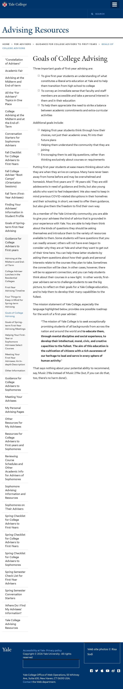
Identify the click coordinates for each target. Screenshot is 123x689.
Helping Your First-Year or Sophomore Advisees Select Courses (15, 342)
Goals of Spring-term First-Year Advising (15, 227)
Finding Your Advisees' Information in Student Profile (14, 210)
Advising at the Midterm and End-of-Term (15, 261)
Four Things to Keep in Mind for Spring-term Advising (14, 301)
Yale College (18, 4)
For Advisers (22, 44)
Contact (27, 681)
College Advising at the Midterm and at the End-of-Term (15, 119)
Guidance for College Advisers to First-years (66, 44)
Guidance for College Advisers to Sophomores (13, 384)
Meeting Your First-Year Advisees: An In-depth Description (15, 359)
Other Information (15, 370)
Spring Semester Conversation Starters (15, 594)
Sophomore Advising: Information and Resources (15, 492)
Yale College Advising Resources (12, 624)
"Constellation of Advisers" (14, 61)
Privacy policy (54, 650)
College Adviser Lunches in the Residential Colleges (13, 276)
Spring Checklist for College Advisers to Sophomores (15, 559)
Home (6, 44)
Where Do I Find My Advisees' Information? (15, 609)
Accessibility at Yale (34, 650)
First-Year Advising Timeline (15, 289)
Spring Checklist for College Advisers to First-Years (15, 521)
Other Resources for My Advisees (13, 422)
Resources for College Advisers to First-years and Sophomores (14, 441)
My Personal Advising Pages (14, 409)
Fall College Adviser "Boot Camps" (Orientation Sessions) (13, 179)
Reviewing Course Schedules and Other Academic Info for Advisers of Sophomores (14, 468)
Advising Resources (36, 30)
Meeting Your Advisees (13, 398)
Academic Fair (14, 70)
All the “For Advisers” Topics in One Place (13, 98)
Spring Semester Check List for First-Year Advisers (15, 577)
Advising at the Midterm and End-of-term (14, 81)
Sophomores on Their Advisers (15, 506)
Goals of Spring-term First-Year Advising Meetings (15, 325)
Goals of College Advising (14, 314)
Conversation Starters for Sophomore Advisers (13, 139)
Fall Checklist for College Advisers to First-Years (13, 158)
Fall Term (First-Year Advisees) (15, 195)
